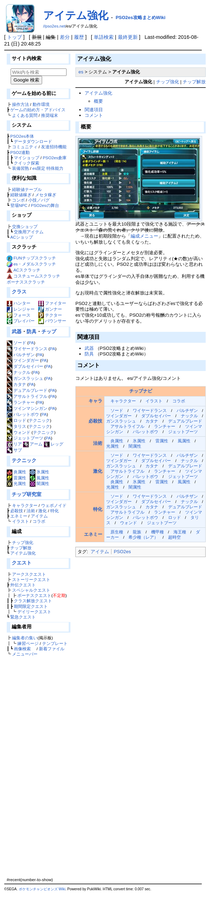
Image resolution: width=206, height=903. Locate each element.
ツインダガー (23, 360)
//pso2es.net (54, 26)
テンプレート (55, 643)
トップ (14, 37)
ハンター (18, 303)
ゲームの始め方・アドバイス (37, 109)
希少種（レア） (143, 537)
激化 (42, 510)
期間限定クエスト (31, 606)
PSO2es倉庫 (55, 157)
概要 (98, 101)
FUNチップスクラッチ (34, 258)
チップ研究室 (26, 494)
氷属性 (39, 472)
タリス (16, 426)
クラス (19, 291)
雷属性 (16, 478)
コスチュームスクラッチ (36, 276)
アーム (32, 444)
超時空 (174, 537)
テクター (50, 315)
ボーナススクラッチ (26, 282)
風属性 (39, 478)
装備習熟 (20, 168)
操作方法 (20, 104)
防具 (31, 331)
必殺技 (16, 510)
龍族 (137, 532)
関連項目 (94, 109)
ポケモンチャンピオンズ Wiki (42, 889)
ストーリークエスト (31, 579)
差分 (65, 37)
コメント (94, 115)
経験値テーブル (27, 189)
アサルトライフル (27, 396)
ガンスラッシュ (25, 378)
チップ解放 (21, 547)
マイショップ (26, 157)
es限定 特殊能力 (48, 168)
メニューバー (25, 654)
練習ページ (28, 643)
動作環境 (41, 104)
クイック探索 (26, 163)
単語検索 (104, 37)
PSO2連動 (20, 152)
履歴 (79, 37)
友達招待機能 (54, 146)
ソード (16, 342)
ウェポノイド (54, 505)
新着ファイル (51, 648)
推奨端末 (49, 115)
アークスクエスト (29, 574)
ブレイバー (21, 320)
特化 (54, 510)
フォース (18, 315)
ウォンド (18, 432)
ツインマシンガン (27, 408)
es (81, 71)
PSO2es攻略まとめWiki (141, 17)
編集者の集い (25, 637)
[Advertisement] (37, 767)
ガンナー (50, 309)
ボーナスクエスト (34, 595)
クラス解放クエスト (33, 600)
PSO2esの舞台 (45, 205)
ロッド (16, 420)
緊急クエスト (23, 617)
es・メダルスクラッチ (34, 264)
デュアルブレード (27, 390)
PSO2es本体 (22, 136)
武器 (17, 331)
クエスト (22, 563)
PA (31, 342)
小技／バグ (39, 200)
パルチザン (21, 354)
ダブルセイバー (25, 366)
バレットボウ (23, 414)
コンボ (18, 200)
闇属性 (39, 483)
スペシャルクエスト (31, 590)
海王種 (179, 532)
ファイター (52, 303)
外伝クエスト (23, 584)
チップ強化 (22, 542)
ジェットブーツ (25, 438)
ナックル (18, 372)
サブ (14, 450)
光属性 (16, 483)
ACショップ (21, 237)
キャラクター (25, 505)
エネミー (18, 516)
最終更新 (128, 37)
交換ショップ (25, 226)
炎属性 (16, 472)
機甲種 (157, 532)
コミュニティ (25, 146)
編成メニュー (144, 236)
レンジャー (21, 309)
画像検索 (22, 648)
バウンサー (52, 320)
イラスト (20, 521)
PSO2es (122, 551)
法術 (31, 510)
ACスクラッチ (26, 270)
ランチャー (21, 402)
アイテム (39, 516)
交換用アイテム (29, 231)
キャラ (95, 400)
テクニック (39, 420)
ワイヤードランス (27, 348)
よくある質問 (25, 115)
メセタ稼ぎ (45, 194)
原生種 (116, 532)
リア (14, 444)
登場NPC (19, 205)
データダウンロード (33, 141)
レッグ (53, 444)
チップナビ (140, 391)
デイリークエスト (34, 611)
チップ (48, 331)
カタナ (16, 384)
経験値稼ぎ (21, 194)
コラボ (39, 521)
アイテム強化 (75, 15)
